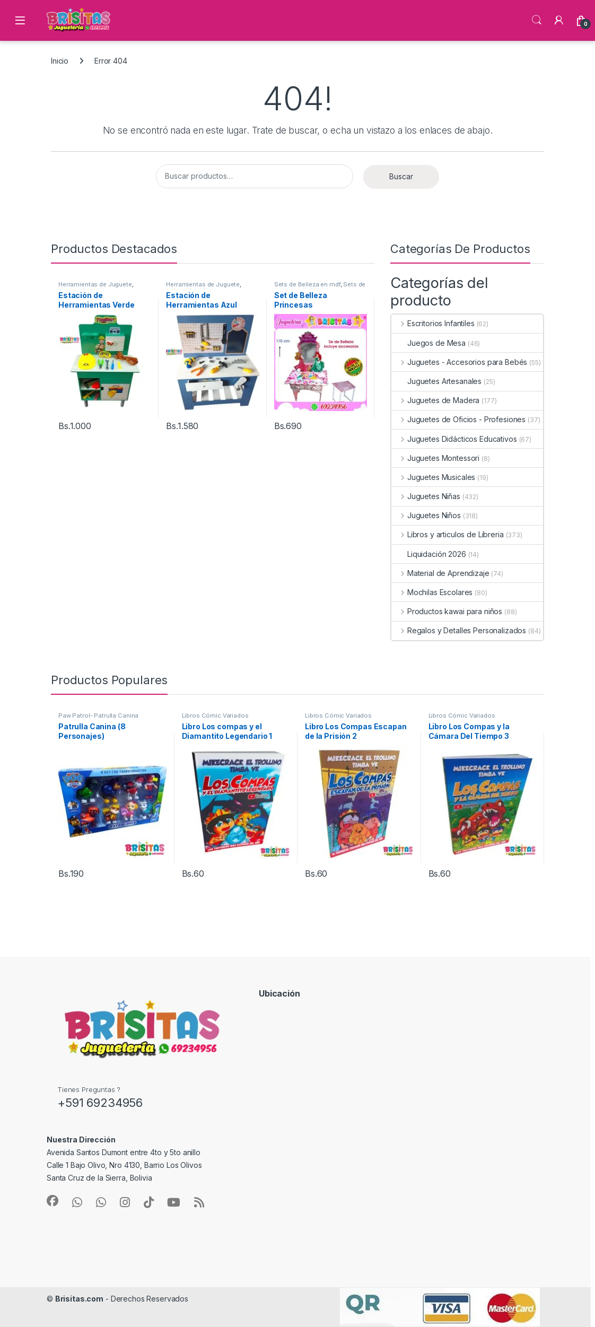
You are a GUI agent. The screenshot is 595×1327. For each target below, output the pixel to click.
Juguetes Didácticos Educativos (454, 438)
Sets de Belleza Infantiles (320, 287)
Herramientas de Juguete (95, 284)
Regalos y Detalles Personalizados (458, 630)
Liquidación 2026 (428, 553)
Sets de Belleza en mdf (307, 284)
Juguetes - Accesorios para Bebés (459, 361)
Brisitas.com (79, 1298)
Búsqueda (536, 20)
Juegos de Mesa (428, 342)
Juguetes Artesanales (436, 381)
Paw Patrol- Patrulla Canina (98, 715)
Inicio (59, 60)
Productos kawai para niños (446, 611)
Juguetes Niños (426, 515)
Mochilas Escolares (431, 592)
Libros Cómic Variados (215, 715)
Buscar (401, 176)
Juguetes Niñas (425, 496)
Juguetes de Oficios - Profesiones (458, 419)
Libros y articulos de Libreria (447, 534)
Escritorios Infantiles (433, 323)
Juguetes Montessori (435, 457)
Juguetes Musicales (433, 477)
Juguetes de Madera (435, 400)
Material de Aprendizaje (440, 573)
